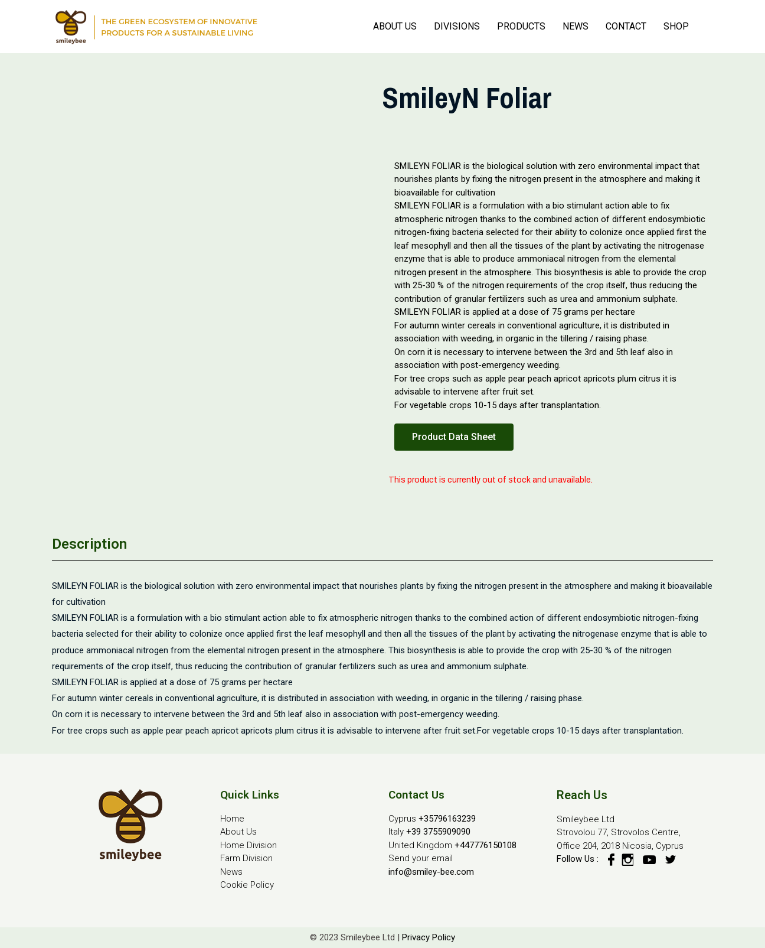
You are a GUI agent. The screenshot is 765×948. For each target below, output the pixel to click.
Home (232, 818)
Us (250, 831)
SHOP (676, 26)
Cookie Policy (247, 884)
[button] (454, 437)
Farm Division (246, 858)
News (231, 871)
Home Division (248, 845)
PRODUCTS (521, 26)
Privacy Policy (428, 937)
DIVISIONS (457, 26)
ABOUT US (395, 26)
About (232, 831)
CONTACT (626, 26)
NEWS (576, 26)
